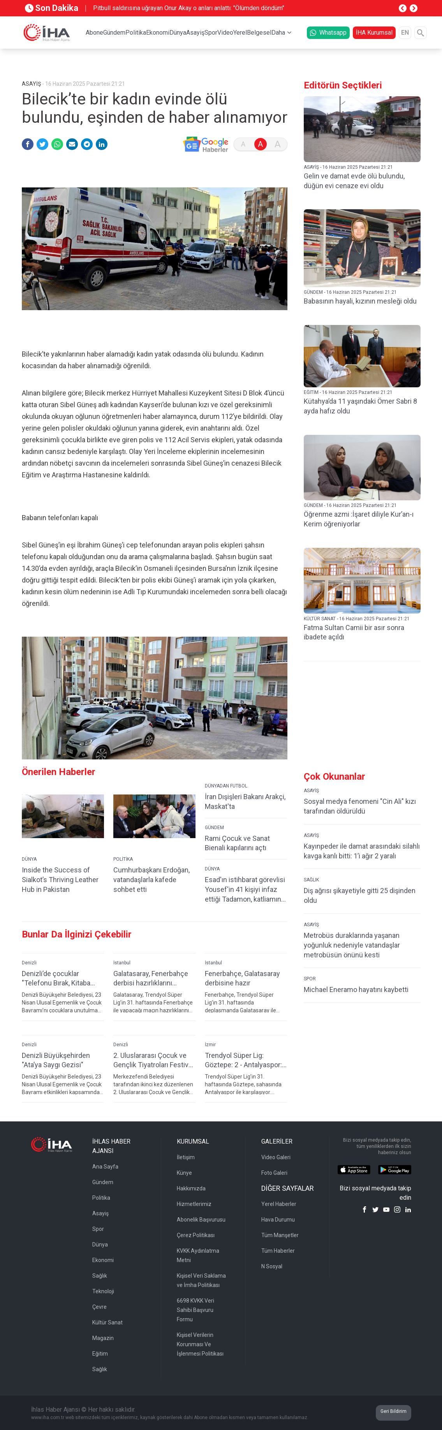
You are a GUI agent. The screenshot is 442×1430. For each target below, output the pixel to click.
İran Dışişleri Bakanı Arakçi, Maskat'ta (245, 801)
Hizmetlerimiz (194, 1204)
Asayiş (195, 32)
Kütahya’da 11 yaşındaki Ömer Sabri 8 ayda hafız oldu (360, 406)
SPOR (310, 979)
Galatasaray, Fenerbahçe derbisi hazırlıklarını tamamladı (150, 978)
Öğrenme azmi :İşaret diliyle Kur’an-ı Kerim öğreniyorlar (359, 519)
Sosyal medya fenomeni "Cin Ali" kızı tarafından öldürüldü (360, 806)
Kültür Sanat (107, 1322)
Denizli (29, 963)
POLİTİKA (123, 859)
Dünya (177, 32)
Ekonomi (157, 32)
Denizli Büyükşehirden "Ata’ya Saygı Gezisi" (56, 1060)
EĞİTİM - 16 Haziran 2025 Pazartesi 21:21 (348, 392)
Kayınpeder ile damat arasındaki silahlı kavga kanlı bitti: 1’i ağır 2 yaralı (362, 851)
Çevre (99, 1307)
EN (405, 32)
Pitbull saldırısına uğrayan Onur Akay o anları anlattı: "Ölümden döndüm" (188, 8)
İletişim (186, 1157)
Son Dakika (51, 8)
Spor (210, 32)
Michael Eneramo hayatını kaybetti (356, 989)
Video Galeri (276, 1157)
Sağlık (99, 1276)
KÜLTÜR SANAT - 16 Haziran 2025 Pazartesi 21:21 (357, 618)
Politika (135, 32)
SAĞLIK (311, 880)
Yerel (240, 32)
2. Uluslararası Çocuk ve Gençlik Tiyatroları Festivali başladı (154, 1060)
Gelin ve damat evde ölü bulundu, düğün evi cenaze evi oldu (354, 181)
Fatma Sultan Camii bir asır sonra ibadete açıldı (354, 632)
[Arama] (420, 32)
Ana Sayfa (105, 1166)
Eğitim (100, 1354)
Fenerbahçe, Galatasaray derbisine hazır (242, 978)
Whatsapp (328, 32)
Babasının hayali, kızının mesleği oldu (360, 301)
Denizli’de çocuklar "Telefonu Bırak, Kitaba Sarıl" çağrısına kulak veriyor (56, 978)
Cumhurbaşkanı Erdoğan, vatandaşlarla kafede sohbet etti (151, 879)
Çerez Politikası (196, 1235)
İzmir (210, 1044)
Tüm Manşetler (280, 1235)
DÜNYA (29, 859)
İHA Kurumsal (374, 32)
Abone (94, 32)
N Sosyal (271, 1266)
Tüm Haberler (278, 1251)
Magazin (103, 1338)
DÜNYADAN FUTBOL (226, 786)
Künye (184, 1173)
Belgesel (259, 32)
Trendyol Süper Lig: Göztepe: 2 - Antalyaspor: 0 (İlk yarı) (243, 1060)
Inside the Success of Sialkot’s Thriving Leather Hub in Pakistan (60, 879)
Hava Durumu (278, 1219)
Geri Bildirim (393, 1411)
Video (225, 32)
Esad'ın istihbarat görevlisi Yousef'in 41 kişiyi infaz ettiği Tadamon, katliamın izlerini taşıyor (245, 890)
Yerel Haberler (278, 1204)
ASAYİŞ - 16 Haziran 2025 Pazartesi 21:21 (348, 167)
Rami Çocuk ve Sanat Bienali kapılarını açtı (237, 843)
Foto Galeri (274, 1173)
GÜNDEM (214, 827)
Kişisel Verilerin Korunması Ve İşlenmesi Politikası (200, 1344)
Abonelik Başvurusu (201, 1219)
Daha (278, 32)
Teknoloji (103, 1291)
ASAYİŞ (311, 790)
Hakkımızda (191, 1188)
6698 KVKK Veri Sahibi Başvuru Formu (195, 1310)
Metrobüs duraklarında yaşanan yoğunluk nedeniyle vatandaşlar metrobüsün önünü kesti (352, 945)
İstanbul (121, 963)
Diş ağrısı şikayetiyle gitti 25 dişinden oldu (360, 895)
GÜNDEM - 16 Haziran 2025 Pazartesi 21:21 (350, 292)
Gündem (114, 32)
